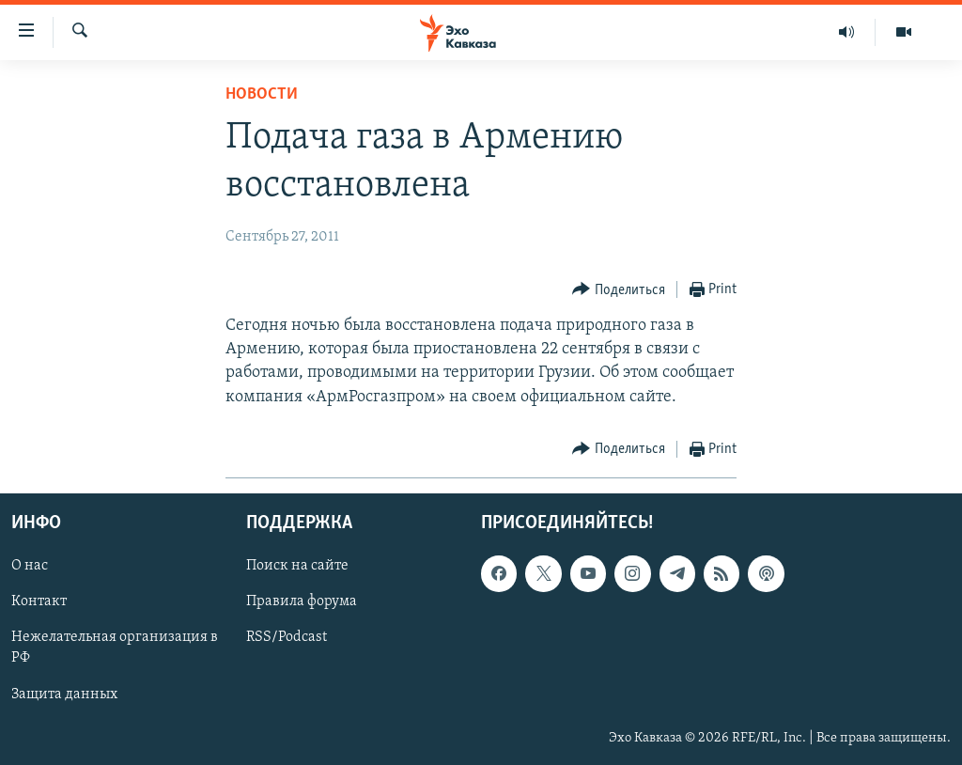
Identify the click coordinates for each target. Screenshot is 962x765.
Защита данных (64, 693)
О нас (29, 565)
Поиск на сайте (297, 565)
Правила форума (301, 601)
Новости (261, 94)
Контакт (39, 601)
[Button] (618, 290)
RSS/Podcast (286, 637)
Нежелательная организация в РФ (114, 647)
